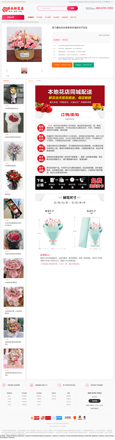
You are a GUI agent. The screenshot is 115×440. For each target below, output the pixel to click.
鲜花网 (8, 436)
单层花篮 (24, 396)
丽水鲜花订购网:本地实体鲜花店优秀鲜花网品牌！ (14, 2)
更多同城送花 (94, 408)
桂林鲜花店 (81, 436)
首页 (3, 22)
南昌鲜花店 (48, 436)
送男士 (39, 404)
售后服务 (68, 399)
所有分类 (10, 17)
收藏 (7, 75)
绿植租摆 (65, 17)
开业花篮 (39, 17)
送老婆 (9, 399)
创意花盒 (54, 399)
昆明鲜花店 (21, 436)
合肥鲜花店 (41, 436)
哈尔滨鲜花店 (4, 437)
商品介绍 (31, 80)
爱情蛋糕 (39, 396)
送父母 (15, 22)
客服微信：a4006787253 (83, 65)
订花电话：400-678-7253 (62, 65)
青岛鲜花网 (34, 436)
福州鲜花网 (74, 436)
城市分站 (73, 17)
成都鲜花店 (94, 436)
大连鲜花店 (27, 436)
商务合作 (68, 404)
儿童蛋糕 (39, 399)
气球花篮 (24, 401)
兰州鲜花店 (62, 436)
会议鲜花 (56, 17)
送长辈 (9, 401)
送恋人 (9, 396)
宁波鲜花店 (11, 437)
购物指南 (68, 396)
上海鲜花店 (55, 436)
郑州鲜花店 (14, 436)
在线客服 (94, 401)
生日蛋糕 (48, 17)
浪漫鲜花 (31, 17)
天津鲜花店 (101, 436)
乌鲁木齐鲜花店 (109, 436)
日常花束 (54, 396)
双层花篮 (24, 399)
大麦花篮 (24, 404)
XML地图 (63, 426)
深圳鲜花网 (88, 436)
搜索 (72, 8)
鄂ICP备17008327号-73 (55, 426)
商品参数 (39, 80)
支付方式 (68, 401)
